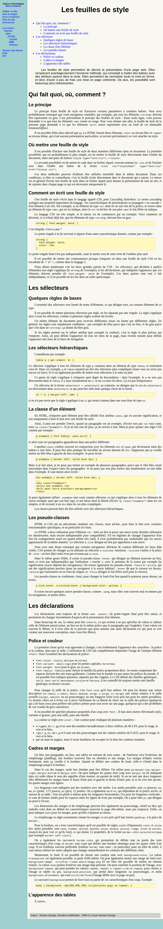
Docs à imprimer (11, 16)
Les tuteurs (8, 28)
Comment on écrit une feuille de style (65, 33)
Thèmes (13, 44)
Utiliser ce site (9, 11)
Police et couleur (53, 56)
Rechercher (8, 22)
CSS (11, 42)
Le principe (50, 26)
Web (8, 33)
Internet (8, 30)
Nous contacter (13, 6)
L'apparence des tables (56, 63)
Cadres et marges (53, 60)
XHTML (11, 36)
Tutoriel (13, 39)
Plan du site (8, 19)
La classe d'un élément (56, 46)
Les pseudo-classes (54, 50)
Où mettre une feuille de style (61, 30)
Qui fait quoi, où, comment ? (53, 23)
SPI (4, 56)
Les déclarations (45, 53)
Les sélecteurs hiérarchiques (60, 43)
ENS (4, 53)
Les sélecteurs (44, 36)
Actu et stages (10, 14)
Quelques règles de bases (58, 40)
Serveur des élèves (12, 50)
